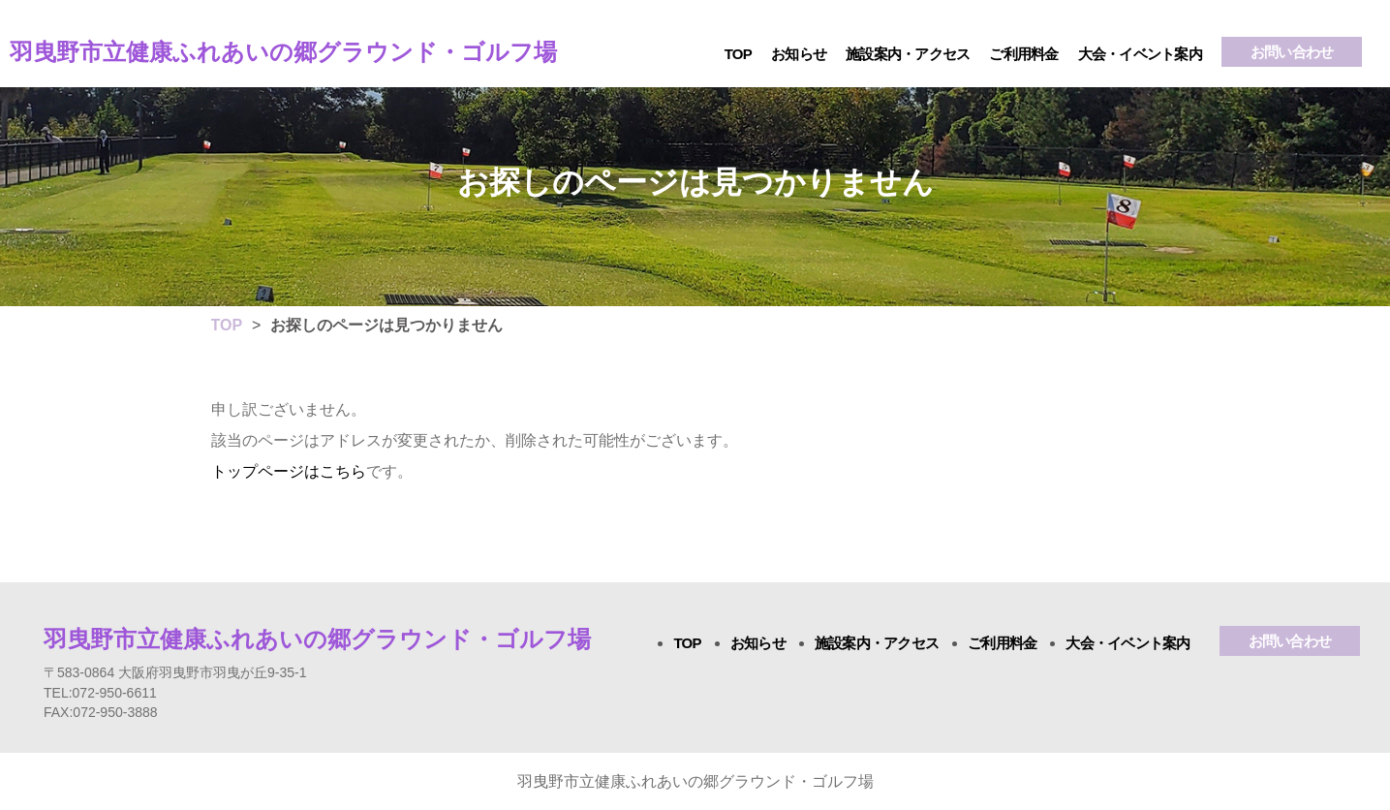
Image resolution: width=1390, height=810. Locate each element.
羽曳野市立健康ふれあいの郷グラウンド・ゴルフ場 (283, 52)
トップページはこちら (288, 471)
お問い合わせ (1292, 52)
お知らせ (798, 54)
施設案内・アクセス (908, 54)
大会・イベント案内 (1140, 54)
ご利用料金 (1023, 54)
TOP (738, 54)
